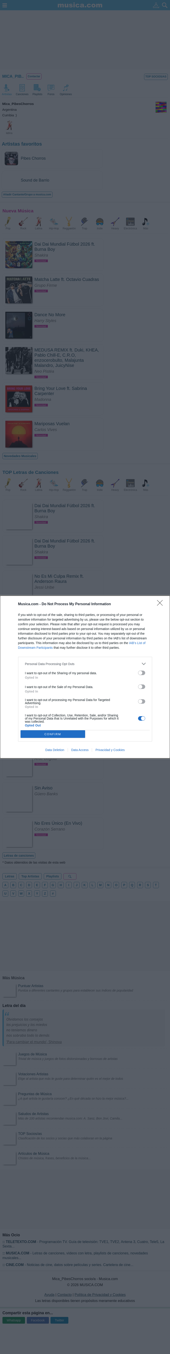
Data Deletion (54, 750)
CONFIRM (52, 734)
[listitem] (85, 663)
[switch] (141, 673)
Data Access (80, 750)
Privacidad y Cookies (110, 750)
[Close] (161, 604)
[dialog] (85, 677)
